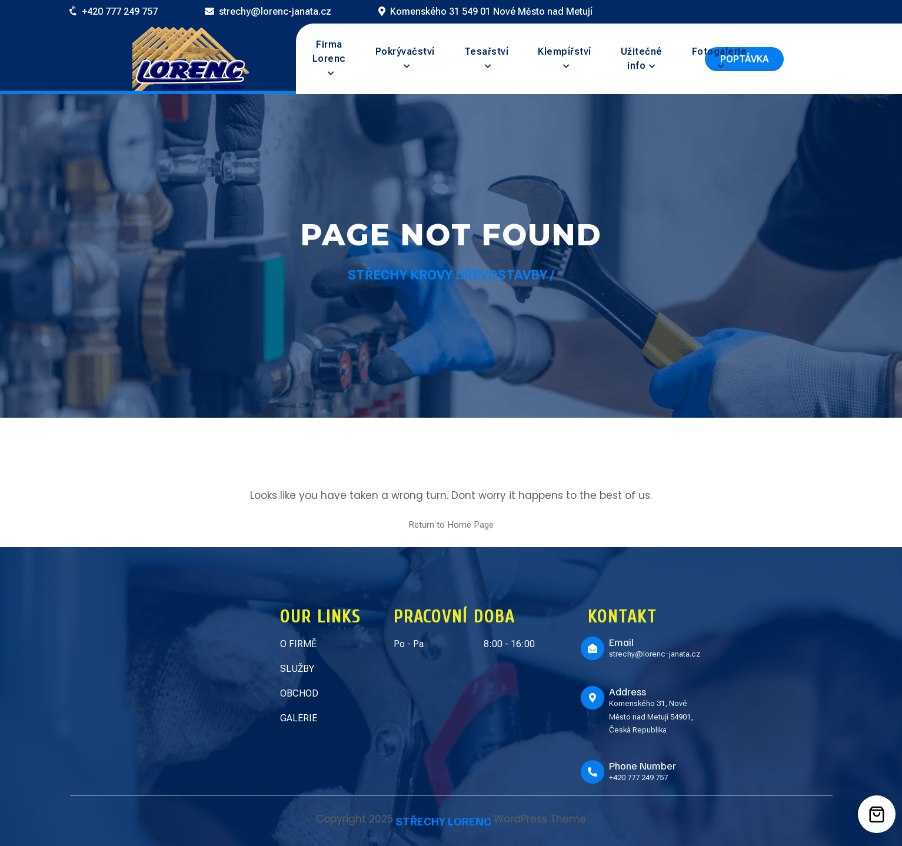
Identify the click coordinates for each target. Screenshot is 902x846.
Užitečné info (642, 58)
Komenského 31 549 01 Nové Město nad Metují (491, 11)
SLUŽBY (297, 668)
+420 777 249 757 (120, 11)
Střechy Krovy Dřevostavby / (451, 275)
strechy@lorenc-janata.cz (275, 11)
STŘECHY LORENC (443, 820)
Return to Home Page (451, 524)
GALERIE (298, 718)
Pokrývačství (405, 51)
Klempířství (564, 51)
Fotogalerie (719, 51)
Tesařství (486, 51)
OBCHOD (299, 693)
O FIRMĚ (298, 644)
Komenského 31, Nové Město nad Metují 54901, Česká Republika (651, 716)
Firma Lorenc (329, 51)
